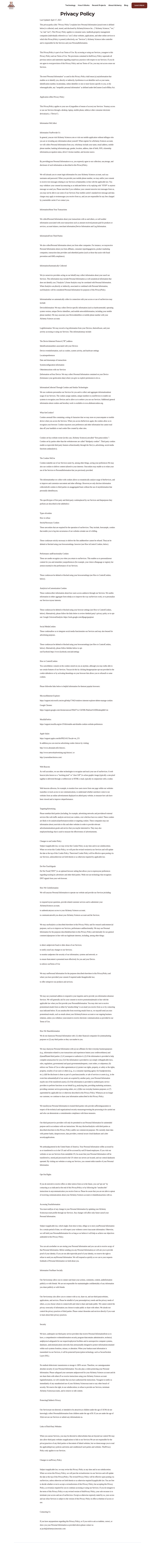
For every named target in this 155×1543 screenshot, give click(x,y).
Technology (70, 5)
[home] (12, 5)
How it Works (83, 5)
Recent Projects (99, 5)
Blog (126, 5)
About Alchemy (115, 5)
